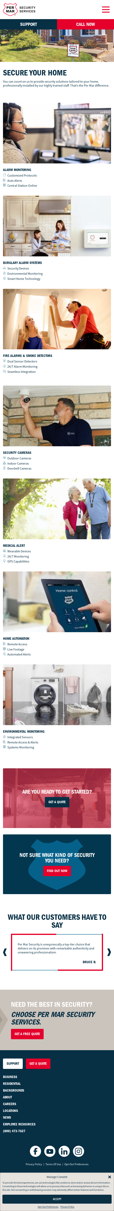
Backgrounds (13, 1090)
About (7, 1097)
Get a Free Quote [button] (27, 1034)
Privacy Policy (67, 1206)
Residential (12, 1084)
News (7, 1117)
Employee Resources (19, 1124)
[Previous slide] (5, 952)
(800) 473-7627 (14, 1131)
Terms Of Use (53, 1164)
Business (10, 1077)
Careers (9, 1104)
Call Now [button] (85, 24)
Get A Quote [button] (57, 802)
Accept (57, 1199)
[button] (110, 1177)
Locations (10, 1111)
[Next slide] (108, 952)
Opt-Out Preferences (48, 1206)
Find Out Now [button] (57, 871)
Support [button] (28, 24)
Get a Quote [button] (38, 1064)
